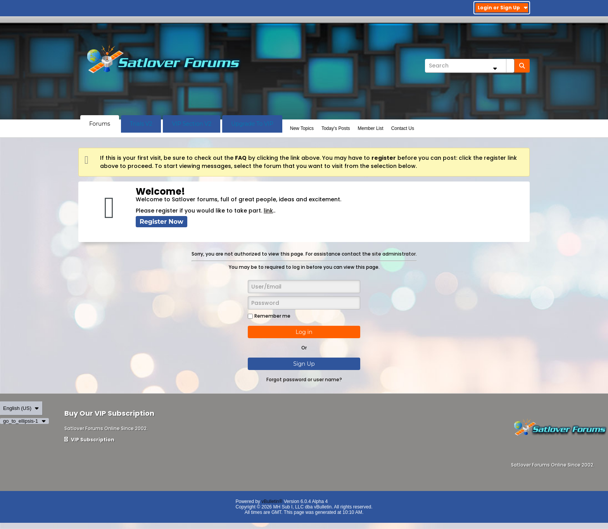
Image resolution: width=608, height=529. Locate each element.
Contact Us (402, 128)
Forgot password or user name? (304, 379)
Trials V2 (141, 123)
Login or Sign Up (503, 7)
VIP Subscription (89, 439)
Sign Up (304, 363)
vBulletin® (271, 501)
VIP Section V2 (191, 123)
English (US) (21, 408)
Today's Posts (335, 128)
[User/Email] (304, 286)
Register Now (161, 221)
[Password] (304, 302)
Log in (303, 331)
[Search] (469, 66)
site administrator (394, 254)
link (268, 210)
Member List (370, 128)
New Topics (302, 128)
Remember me (269, 316)
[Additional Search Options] (495, 68)
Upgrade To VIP (252, 123)
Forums (99, 123)
